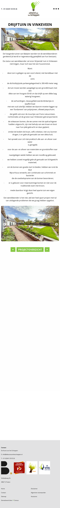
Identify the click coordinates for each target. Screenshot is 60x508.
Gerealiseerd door (10, 500)
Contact (3, 493)
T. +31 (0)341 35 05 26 (9, 9)
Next (56, 224)
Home (3, 489)
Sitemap (3, 496)
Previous (4, 224)
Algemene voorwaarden (38, 493)
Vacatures (34, 496)
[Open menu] (56, 9)
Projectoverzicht (30, 249)
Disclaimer (34, 489)
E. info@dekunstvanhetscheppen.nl (11, 454)
